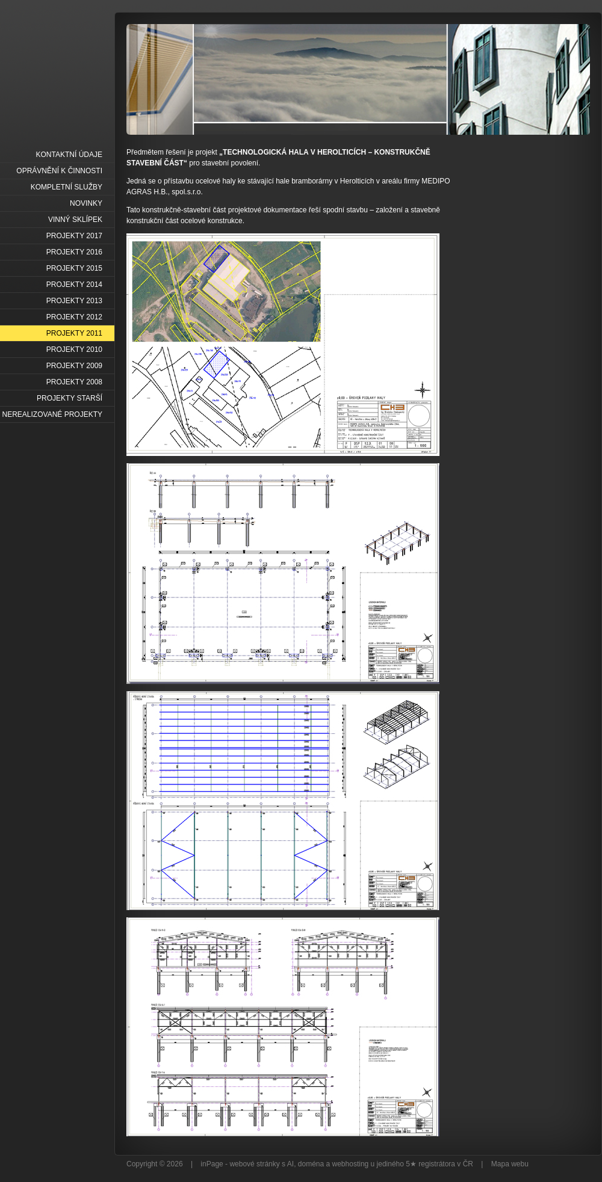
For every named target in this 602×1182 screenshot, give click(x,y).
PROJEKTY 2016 (74, 252)
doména (311, 1164)
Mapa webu (510, 1164)
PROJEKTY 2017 (74, 236)
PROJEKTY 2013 (74, 301)
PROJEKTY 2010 (74, 349)
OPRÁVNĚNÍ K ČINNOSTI (59, 171)
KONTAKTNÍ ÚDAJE (69, 154)
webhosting (350, 1164)
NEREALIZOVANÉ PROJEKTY (52, 414)
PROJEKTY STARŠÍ (69, 398)
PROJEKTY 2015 (74, 268)
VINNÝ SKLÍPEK (75, 219)
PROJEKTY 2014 (74, 284)
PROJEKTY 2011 (74, 333)
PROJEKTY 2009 (74, 366)
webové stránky (254, 1164)
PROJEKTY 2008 (74, 382)
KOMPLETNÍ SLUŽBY (66, 187)
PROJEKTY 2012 (74, 317)
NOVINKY (86, 203)
